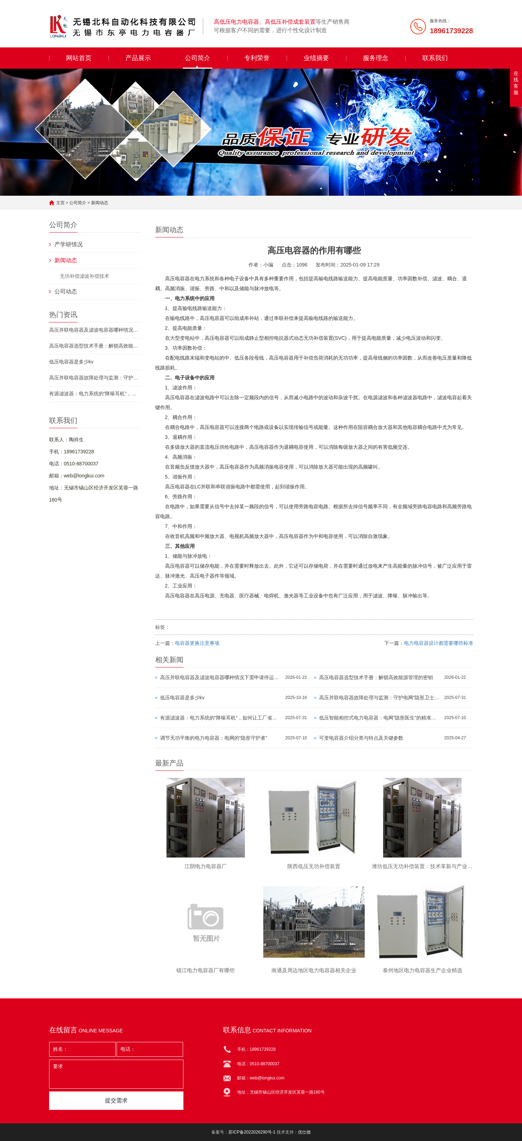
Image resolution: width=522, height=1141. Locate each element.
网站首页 (79, 58)
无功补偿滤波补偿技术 (84, 276)
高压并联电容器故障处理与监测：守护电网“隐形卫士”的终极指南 (95, 377)
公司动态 (65, 291)
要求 (116, 1074)
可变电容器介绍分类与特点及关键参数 (361, 738)
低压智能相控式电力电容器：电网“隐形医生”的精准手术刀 (380, 718)
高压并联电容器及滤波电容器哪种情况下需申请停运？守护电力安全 (221, 677)
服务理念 (375, 58)
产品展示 (138, 58)
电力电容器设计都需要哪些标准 (438, 643)
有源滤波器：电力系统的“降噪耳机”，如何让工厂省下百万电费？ (95, 393)
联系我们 (435, 58)
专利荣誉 (257, 58)
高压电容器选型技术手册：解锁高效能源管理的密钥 (95, 346)
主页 (60, 202)
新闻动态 (99, 202)
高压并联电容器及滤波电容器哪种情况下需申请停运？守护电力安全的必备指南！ (95, 330)
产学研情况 (68, 244)
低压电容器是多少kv (71, 362)
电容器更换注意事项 (197, 643)
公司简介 (197, 58)
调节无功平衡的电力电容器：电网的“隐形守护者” (213, 738)
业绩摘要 (316, 58)
